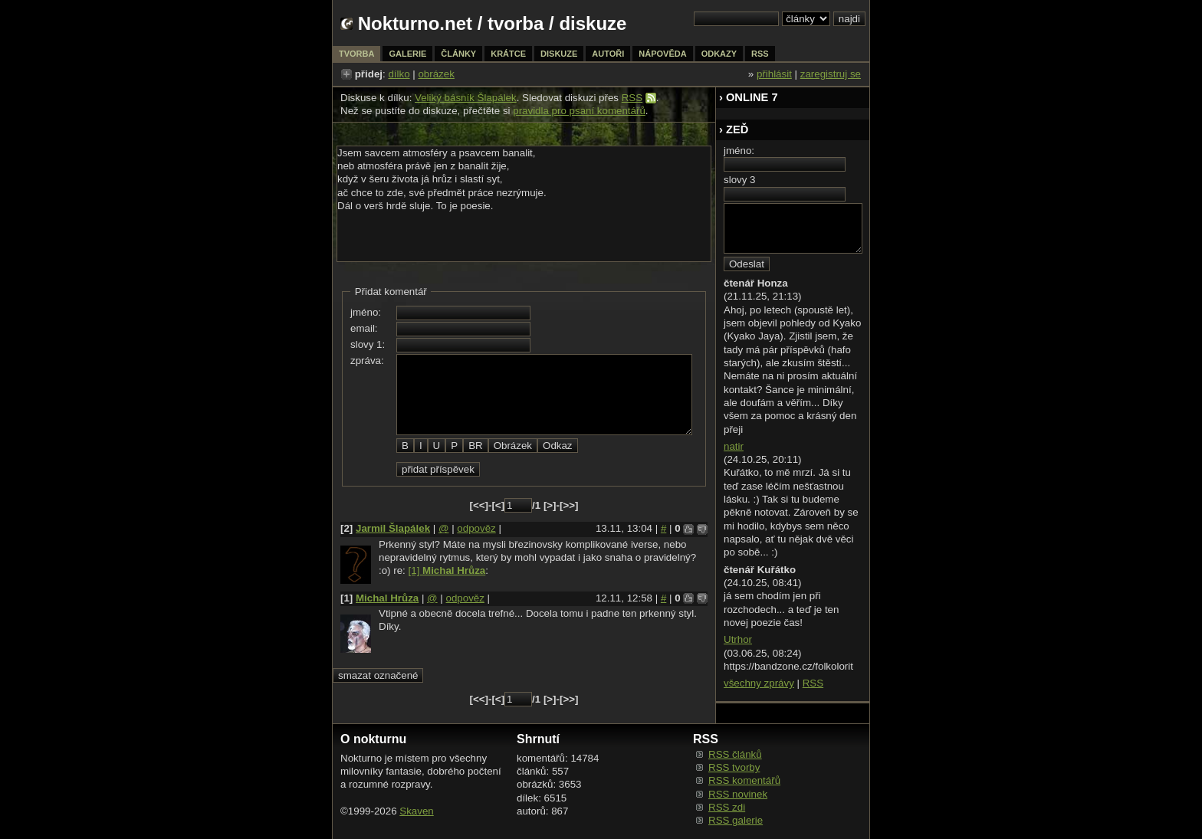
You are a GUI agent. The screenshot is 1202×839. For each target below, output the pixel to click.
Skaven (416, 811)
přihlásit (774, 74)
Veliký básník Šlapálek (466, 97)
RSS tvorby (734, 767)
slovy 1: (367, 344)
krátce (508, 53)
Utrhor (738, 639)
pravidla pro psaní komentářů (579, 110)
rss (760, 53)
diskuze (558, 53)
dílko (398, 74)
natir (734, 446)
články (458, 53)
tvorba (516, 23)
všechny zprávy (759, 683)
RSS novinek (737, 794)
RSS (632, 97)
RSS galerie (735, 820)
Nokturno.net (415, 23)
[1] (447, 570)
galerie (407, 53)
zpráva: (367, 360)
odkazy (719, 53)
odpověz (476, 528)
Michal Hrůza (387, 598)
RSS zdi (726, 807)
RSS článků (735, 754)
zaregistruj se (830, 74)
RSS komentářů (744, 780)
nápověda (662, 53)
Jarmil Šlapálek (393, 528)
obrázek (436, 74)
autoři (608, 53)
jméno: (365, 312)
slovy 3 (739, 179)
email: (364, 328)
